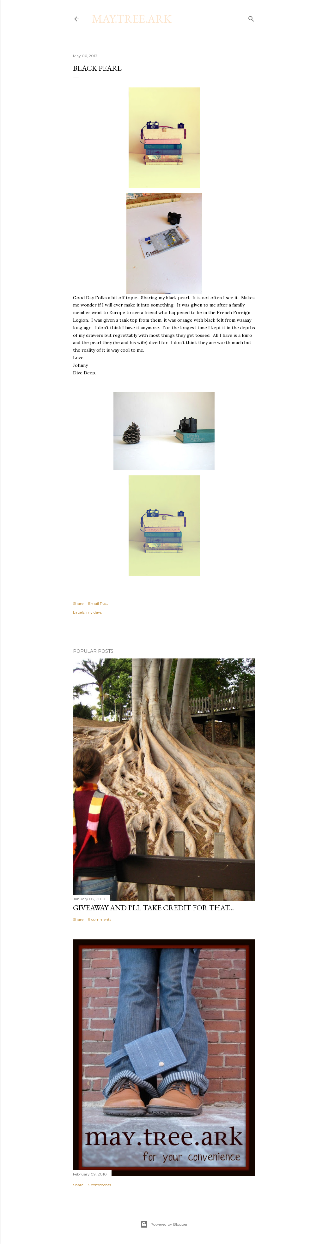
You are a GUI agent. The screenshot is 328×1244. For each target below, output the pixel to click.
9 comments (99, 919)
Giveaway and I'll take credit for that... (153, 908)
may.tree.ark (132, 18)
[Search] (251, 17)
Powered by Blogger (164, 1224)
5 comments (99, 1184)
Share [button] (78, 603)
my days (94, 612)
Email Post (98, 603)
